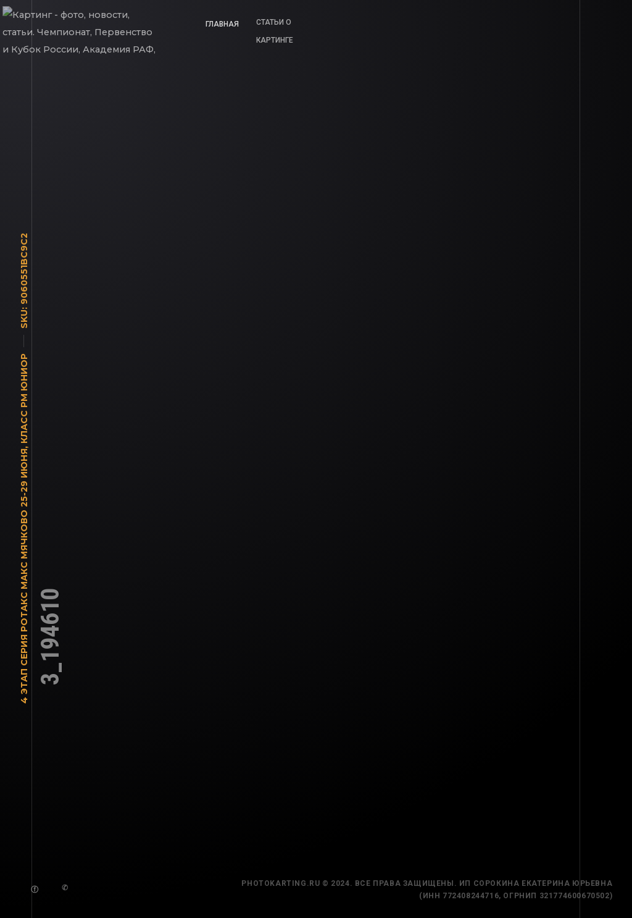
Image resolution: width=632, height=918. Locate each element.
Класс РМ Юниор (24, 403)
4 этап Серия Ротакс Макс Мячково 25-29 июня (24, 580)
